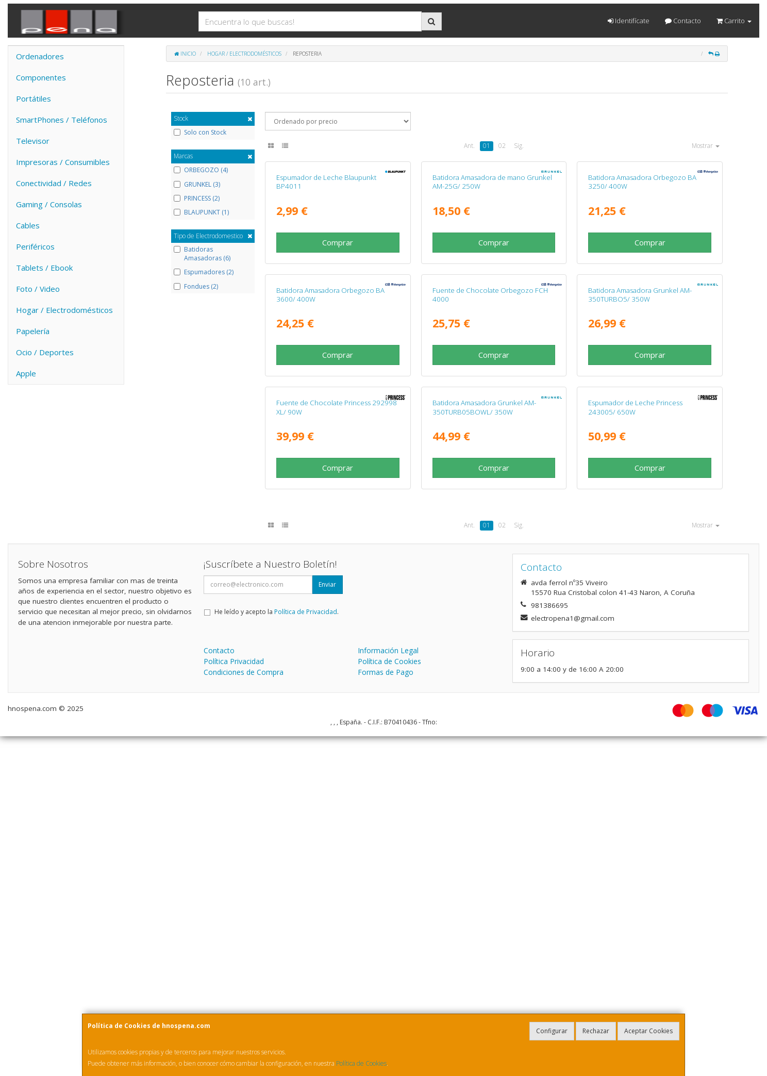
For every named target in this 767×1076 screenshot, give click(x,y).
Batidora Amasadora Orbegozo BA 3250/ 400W (642, 295)
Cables (28, 225)
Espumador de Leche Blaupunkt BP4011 (326, 295)
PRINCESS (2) (197, 198)
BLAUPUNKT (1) (201, 212)
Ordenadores (40, 56)
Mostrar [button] (706, 145)
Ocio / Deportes (45, 352)
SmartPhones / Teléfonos (61, 119)
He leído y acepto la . (276, 951)
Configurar (552, 1031)
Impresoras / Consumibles (63, 162)
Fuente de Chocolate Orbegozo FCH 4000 (490, 521)
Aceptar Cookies (648, 1031)
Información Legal (388, 990)
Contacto (683, 20)
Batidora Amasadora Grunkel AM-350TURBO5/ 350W (640, 521)
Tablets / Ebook (44, 267)
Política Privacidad (234, 1001)
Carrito (734, 20)
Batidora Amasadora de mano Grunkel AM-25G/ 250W (492, 295)
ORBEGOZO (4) (201, 170)
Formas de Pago (385, 1012)
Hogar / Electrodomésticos (64, 310)
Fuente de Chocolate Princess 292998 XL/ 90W (336, 747)
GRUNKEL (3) (197, 184)
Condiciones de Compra (244, 1012)
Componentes (41, 77)
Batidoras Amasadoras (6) (202, 253)
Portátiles (33, 98)
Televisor (32, 141)
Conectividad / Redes (54, 183)
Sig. (519, 145)
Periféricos (35, 246)
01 (486, 145)
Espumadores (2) (204, 272)
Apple (26, 373)
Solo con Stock (200, 132)
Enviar (327, 924)
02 (502, 145)
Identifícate (628, 20)
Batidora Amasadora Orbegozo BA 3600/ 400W (330, 521)
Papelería (32, 331)
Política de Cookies (361, 1063)
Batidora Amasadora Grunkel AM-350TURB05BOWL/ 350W (484, 747)
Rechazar (595, 1031)
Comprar (337, 355)
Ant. (469, 145)
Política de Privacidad (305, 951)
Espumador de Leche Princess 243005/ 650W (635, 747)
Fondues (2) (196, 287)
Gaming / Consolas (49, 204)
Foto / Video (38, 289)
